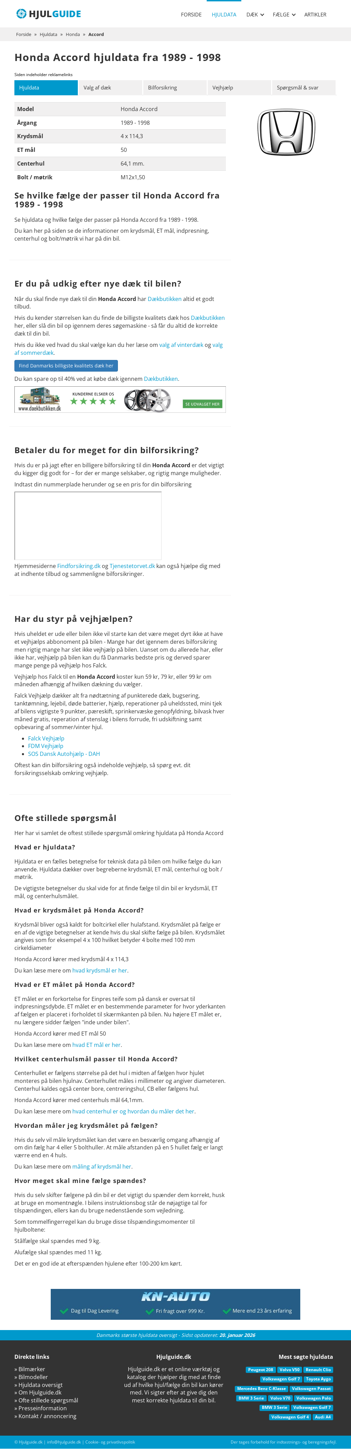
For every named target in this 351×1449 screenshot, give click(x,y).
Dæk (255, 14)
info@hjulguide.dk (64, 1442)
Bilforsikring (164, 88)
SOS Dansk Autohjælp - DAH (64, 754)
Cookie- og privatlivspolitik (110, 1442)
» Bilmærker (29, 1369)
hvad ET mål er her (96, 1045)
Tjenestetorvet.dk (132, 566)
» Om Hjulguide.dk (37, 1393)
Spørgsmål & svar (300, 88)
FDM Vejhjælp (45, 746)
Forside (191, 14)
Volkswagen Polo (313, 1398)
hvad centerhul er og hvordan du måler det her (133, 1111)
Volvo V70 (280, 1398)
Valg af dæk (99, 88)
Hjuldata (224, 14)
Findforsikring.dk (78, 566)
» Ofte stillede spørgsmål (46, 1400)
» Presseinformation (40, 1408)
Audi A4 (323, 1417)
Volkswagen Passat (311, 1389)
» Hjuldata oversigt (38, 1385)
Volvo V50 (290, 1370)
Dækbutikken (165, 299)
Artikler (315, 14)
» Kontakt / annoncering (45, 1416)
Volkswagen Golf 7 (281, 1379)
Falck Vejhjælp (46, 738)
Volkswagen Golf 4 (290, 1417)
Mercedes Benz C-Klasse (261, 1389)
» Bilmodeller (31, 1377)
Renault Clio (318, 1370)
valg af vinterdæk (181, 345)
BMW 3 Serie (251, 1398)
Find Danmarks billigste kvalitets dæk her (66, 366)
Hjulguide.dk (31, 1442)
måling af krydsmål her (101, 1167)
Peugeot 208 (260, 1370)
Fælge (284, 14)
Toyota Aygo (318, 1379)
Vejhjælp (224, 88)
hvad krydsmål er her (99, 971)
